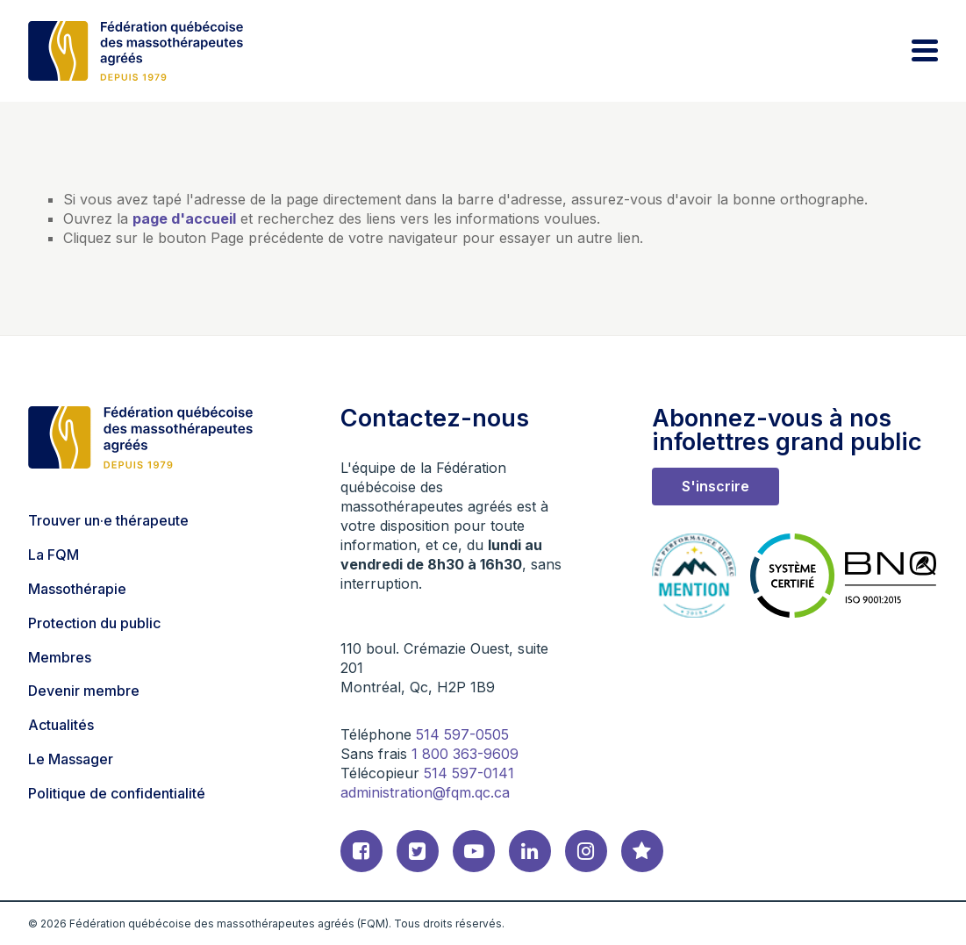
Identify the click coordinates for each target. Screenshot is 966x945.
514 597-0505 (462, 734)
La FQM (53, 554)
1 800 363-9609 (465, 753)
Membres (59, 657)
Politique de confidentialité (116, 793)
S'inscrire (715, 486)
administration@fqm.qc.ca (425, 792)
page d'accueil (184, 218)
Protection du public (94, 623)
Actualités (61, 725)
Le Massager (70, 759)
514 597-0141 (469, 773)
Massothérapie (77, 589)
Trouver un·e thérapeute (108, 520)
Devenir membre (84, 690)
